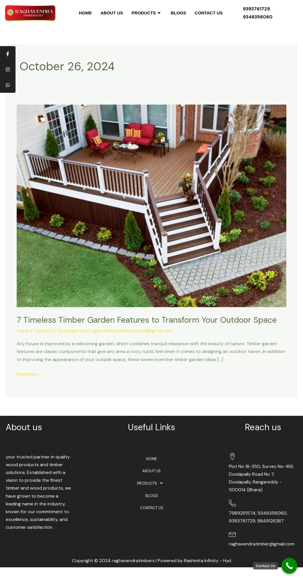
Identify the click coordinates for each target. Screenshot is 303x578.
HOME (85, 12)
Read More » (30, 384)
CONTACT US (209, 12)
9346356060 (258, 17)
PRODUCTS (147, 12)
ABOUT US (111, 12)
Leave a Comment (36, 342)
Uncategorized (74, 342)
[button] (151, 495)
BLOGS (178, 12)
